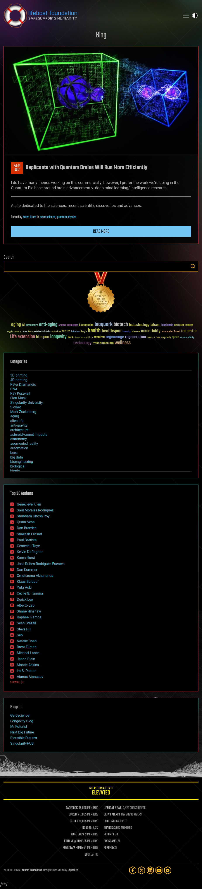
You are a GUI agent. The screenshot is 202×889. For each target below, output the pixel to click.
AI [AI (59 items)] (23, 325)
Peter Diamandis (23, 384)
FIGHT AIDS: (78, 834)
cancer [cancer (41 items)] (189, 325)
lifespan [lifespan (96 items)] (42, 337)
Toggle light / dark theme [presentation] (195, 15)
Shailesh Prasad (29, 534)
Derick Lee (25, 599)
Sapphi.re (73, 870)
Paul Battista (27, 540)
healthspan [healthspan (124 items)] (111, 331)
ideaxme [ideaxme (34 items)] (136, 331)
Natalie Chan (27, 641)
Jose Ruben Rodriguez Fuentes (40, 564)
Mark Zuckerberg (23, 412)
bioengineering (21, 462)
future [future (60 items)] (66, 331)
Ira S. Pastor (26, 671)
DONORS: (87, 828)
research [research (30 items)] (151, 337)
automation (19, 448)
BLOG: (107, 821)
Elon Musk (18, 398)
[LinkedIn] (150, 870)
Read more (101, 231)
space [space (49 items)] (175, 337)
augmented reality (24, 443)
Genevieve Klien (29, 504)
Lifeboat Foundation (31, 870)
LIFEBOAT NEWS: (113, 808)
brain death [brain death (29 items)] (179, 325)
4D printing (18, 380)
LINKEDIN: (74, 814)
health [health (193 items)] (94, 331)
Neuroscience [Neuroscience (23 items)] (80, 338)
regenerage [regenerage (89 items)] (115, 337)
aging (14, 416)
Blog (101, 35)
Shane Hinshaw (29, 611)
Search (193, 266)
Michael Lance (28, 653)
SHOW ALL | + (17, 682)
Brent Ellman (26, 647)
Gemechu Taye (28, 546)
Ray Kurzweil (20, 393)
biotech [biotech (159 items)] (121, 324)
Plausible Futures (23, 738)
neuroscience (47, 217)
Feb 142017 (17, 168)
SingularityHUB (22, 743)
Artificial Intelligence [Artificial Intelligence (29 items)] (68, 325)
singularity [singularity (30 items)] (166, 337)
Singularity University (26, 403)
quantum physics (66, 217)
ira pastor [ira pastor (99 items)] (189, 331)
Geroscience (19, 715)
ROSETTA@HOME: (73, 848)
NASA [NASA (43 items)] (71, 337)
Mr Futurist (18, 726)
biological (17, 466)
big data (16, 457)
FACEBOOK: (72, 808)
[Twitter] (141, 870)
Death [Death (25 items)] (30, 332)
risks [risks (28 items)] (158, 337)
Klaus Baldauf (28, 581)
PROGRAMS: (110, 841)
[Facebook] (132, 870)
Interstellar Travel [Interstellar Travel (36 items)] (171, 331)
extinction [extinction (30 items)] (56, 331)
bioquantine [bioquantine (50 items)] (86, 325)
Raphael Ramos (29, 617)
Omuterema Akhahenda (35, 576)
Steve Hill (24, 629)
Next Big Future (22, 732)
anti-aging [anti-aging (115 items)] (48, 324)
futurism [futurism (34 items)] (75, 331)
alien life (16, 421)
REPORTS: (109, 834)
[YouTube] (158, 870)
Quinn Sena (26, 522)
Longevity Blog (21, 721)
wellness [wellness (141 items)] (123, 343)
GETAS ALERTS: (112, 814)
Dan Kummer (27, 570)
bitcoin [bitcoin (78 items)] (155, 325)
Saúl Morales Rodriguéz (35, 510)
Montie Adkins (28, 665)
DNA (13, 389)
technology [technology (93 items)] (82, 343)
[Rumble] (167, 870)
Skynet (15, 407)
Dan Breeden (26, 528)
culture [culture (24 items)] (24, 332)
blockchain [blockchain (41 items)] (167, 325)
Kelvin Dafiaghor (30, 552)
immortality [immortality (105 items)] (151, 331)
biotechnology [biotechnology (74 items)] (139, 325)
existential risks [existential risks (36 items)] (42, 331)
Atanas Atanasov (30, 677)
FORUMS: (109, 848)
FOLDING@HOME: (74, 841)
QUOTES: (89, 855)
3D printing (18, 375)
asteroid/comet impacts (28, 434)
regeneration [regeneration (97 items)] (135, 337)
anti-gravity (19, 425)
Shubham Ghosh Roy (33, 516)
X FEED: (74, 821)
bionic (15, 471)
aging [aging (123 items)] (16, 324)
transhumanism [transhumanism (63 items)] (103, 343)
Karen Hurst (29, 217)
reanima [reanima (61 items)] (99, 337)
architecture (19, 430)
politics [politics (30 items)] (89, 337)
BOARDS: (109, 828)
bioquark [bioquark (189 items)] (103, 324)
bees (13, 453)
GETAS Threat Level (101, 792)
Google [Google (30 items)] (84, 331)
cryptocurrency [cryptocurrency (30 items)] (14, 331)
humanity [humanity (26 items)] (127, 332)
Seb (20, 635)
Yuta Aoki (24, 587)
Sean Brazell (26, 623)
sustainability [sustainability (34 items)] (187, 337)
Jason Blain (26, 659)
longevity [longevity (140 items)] (58, 337)
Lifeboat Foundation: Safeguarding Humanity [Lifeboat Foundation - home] (90, 16)
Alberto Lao (26, 605)
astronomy (18, 439)
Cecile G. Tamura (30, 593)
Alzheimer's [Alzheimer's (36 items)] (32, 325)
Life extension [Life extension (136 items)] (22, 337)
